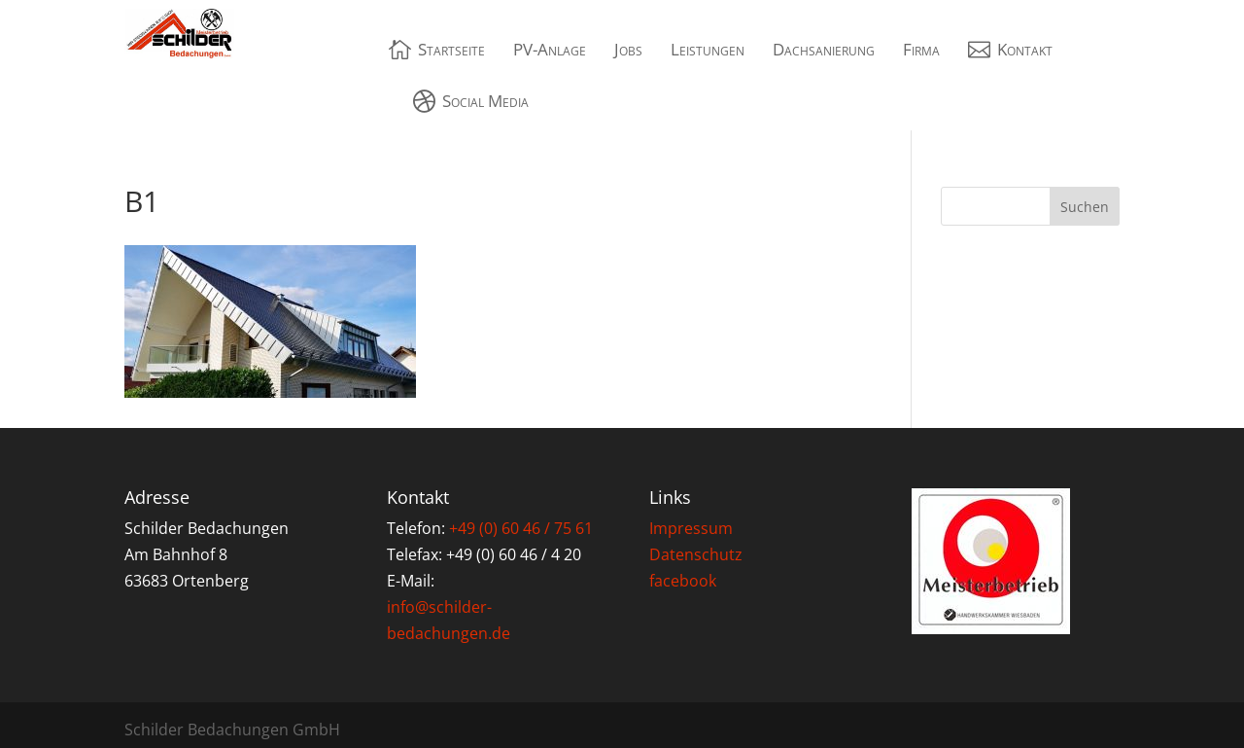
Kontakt (1025, 49)
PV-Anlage (549, 49)
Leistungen (707, 49)
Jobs (628, 49)
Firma (921, 49)
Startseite (451, 49)
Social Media (485, 100)
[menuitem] (437, 49)
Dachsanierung (824, 49)
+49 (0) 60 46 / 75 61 (521, 528)
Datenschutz (696, 554)
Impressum (691, 528)
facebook (682, 580)
